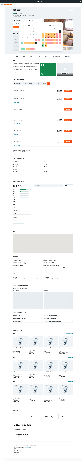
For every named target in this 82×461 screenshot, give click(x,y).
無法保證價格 (28, 451)
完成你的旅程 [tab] (17, 433)
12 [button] (22, 37)
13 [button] (24, 37)
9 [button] (33, 34)
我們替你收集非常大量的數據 (43, 457)
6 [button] (54, 34)
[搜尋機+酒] (2, 15)
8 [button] (30, 34)
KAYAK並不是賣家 (43, 454)
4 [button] (48, 34)
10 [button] (36, 34)
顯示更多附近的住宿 (69, 337)
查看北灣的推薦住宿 (69, 385)
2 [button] (33, 31)
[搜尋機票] (2, 8)
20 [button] (24, 40)
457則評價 (19, 13)
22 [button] (30, 40)
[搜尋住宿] (2, 10)
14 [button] (27, 37)
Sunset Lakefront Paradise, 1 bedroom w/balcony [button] (18, 352)
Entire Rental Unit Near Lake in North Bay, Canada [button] (34, 352)
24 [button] (36, 40)
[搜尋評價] (49, 190)
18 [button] (39, 37)
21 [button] (27, 40)
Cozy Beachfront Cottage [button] (48, 351)
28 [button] (27, 42)
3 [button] (36, 31)
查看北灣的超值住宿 (69, 361)
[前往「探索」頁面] (2, 19)
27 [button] (24, 42)
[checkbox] (19, 225)
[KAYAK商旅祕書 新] (2, 24)
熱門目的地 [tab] (24, 433)
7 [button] (27, 34)
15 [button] (30, 37)
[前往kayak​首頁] (8, 4)
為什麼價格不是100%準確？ (43, 459)
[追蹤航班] (2, 21)
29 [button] (30, 42)
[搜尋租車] (2, 13)
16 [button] (33, 37)
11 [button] (48, 37)
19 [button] (22, 40)
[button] (80, 1)
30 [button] (33, 42)
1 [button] (30, 31)
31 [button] (36, 42)
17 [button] (36, 37)
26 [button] (22, 42)
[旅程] (2, 27)
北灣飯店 (17, 440)
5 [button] (51, 34)
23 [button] (33, 40)
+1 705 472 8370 (16, 16)
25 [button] (39, 40)
